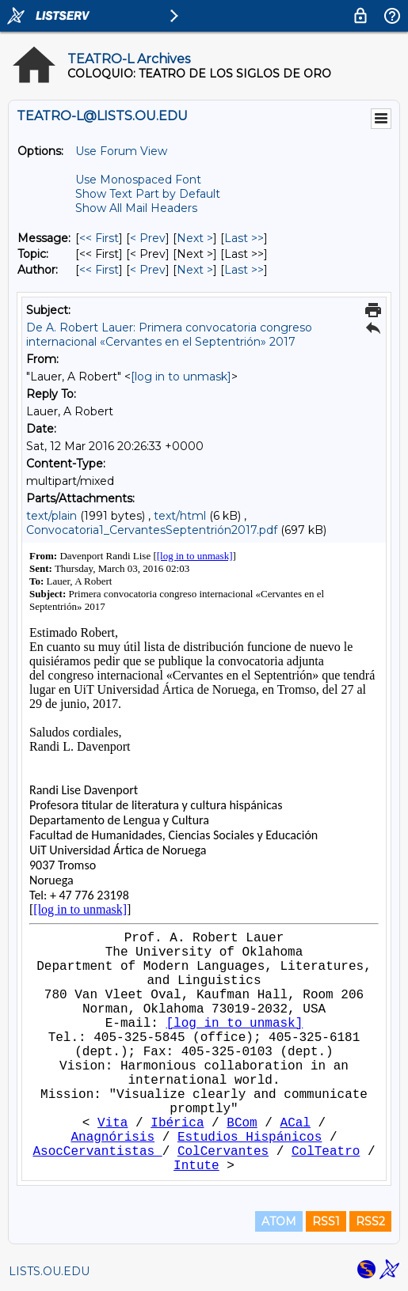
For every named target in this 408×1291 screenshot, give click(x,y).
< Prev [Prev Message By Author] (148, 270)
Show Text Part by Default (147, 194)
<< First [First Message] (99, 238)
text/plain (51, 516)
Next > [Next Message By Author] (195, 270)
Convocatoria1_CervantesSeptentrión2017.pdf (153, 530)
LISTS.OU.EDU (49, 1271)
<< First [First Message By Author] (99, 270)
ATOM (278, 1221)
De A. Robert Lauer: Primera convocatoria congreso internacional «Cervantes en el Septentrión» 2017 (169, 334)
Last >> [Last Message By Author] (244, 270)
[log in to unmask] (181, 376)
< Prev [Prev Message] (148, 238)
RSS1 (326, 1221)
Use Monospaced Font (138, 179)
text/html (180, 516)
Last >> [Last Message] (244, 238)
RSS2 (370, 1221)
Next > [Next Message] (195, 238)
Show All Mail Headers (136, 208)
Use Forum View (121, 151)
